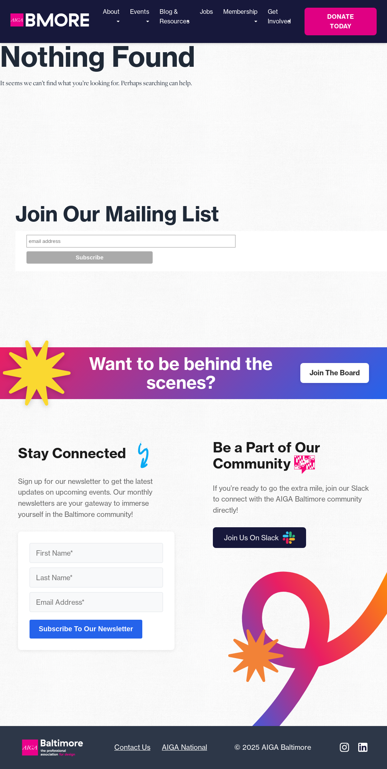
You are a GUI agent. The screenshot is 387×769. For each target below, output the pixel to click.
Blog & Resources (174, 16)
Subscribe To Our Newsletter (86, 629)
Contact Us (132, 747)
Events (139, 15)
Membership (240, 15)
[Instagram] (344, 747)
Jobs (206, 11)
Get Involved (279, 16)
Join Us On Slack (259, 537)
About (111, 15)
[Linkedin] (363, 747)
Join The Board (335, 372)
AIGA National (184, 747)
